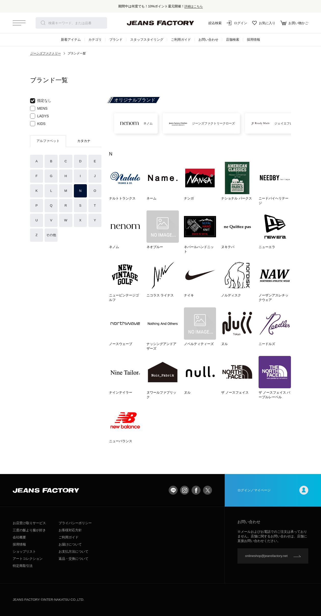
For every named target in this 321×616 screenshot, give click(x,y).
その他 (51, 235)
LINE (173, 490)
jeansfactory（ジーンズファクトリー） (160, 22)
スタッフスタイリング (146, 39)
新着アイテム (71, 39)
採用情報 (253, 39)
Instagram (184, 490)
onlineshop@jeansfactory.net (266, 556)
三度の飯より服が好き (29, 530)
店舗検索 (232, 39)
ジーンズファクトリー (45, 53)
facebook (196, 490)
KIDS (38, 123)
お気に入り (263, 23)
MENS (38, 108)
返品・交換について (73, 559)
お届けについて (70, 544)
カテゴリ (95, 39)
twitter (207, 490)
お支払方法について (73, 551)
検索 (43, 23)
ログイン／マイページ (272, 490)
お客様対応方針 (70, 530)
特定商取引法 (23, 566)
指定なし (40, 100)
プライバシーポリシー (75, 523)
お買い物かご (294, 23)
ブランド (116, 39)
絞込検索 (211, 23)
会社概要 (19, 537)
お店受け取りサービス (29, 523)
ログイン (237, 23)
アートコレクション (28, 559)
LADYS (39, 116)
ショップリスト (24, 551)
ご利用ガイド (181, 39)
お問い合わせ (208, 39)
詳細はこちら (193, 6)
